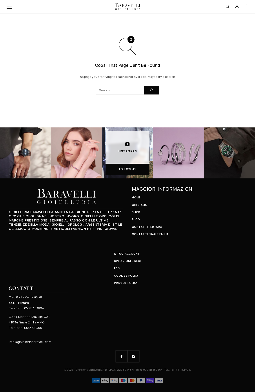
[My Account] (237, 7)
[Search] (228, 7)
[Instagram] (133, 356)
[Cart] (246, 6)
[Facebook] (122, 356)
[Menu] (9, 6)
